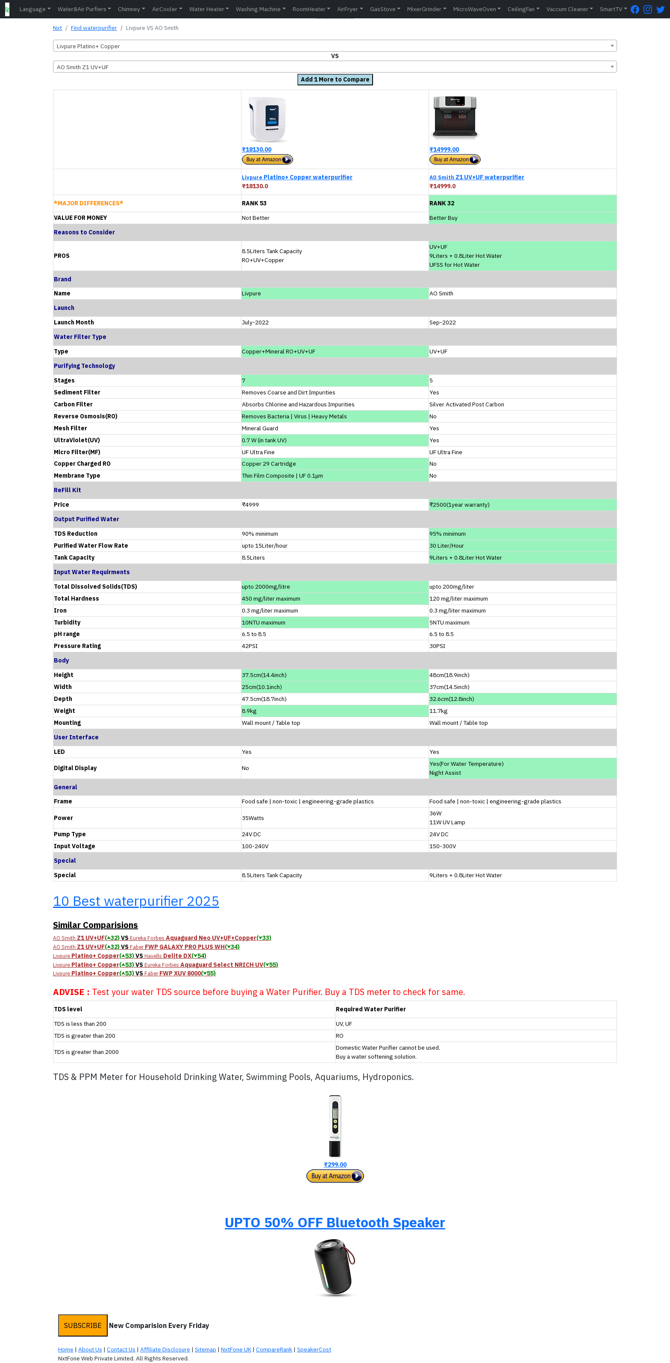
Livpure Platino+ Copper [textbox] (88, 46)
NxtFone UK (236, 1349)
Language (33, 9)
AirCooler (164, 9)
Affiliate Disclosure (165, 1349)
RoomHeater (309, 9)
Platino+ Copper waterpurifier (297, 177)
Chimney (129, 9)
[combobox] (335, 46)
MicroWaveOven (474, 9)
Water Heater (206, 9)
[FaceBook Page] (637, 9)
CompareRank (274, 1349)
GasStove (383, 9)
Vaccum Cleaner (567, 9)
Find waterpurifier (94, 28)
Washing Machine (258, 9)
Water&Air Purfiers (82, 9)
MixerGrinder (424, 9)
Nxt (57, 28)
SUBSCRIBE (83, 1325)
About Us (90, 1349)
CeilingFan (521, 9)
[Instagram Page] (650, 9)
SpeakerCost (314, 1349)
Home (65, 1349)
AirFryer (347, 9)
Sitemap (205, 1349)
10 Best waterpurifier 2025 (136, 901)
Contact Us (121, 1349)
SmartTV (611, 9)
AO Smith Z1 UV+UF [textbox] (83, 67)
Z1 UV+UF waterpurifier (476, 177)
